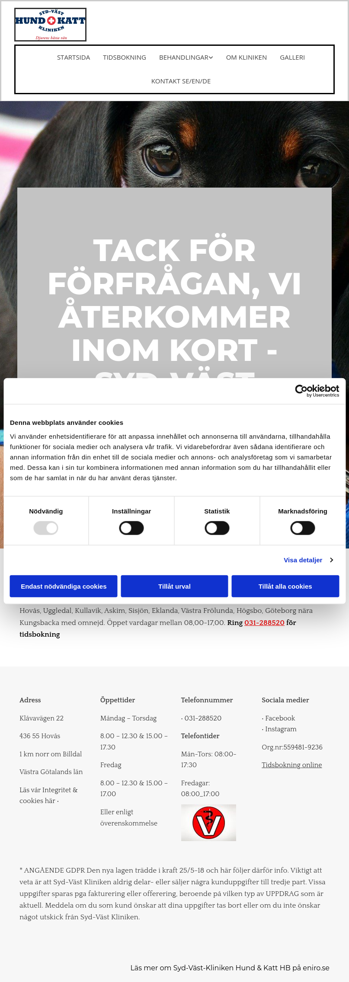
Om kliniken (246, 57)
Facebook (278, 718)
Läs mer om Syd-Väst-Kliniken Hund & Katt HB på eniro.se (230, 968)
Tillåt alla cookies (285, 586)
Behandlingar (183, 57)
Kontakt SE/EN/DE (181, 81)
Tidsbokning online (292, 765)
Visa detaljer (303, 560)
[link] (179, 58)
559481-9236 (302, 747)
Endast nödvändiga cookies (63, 586)
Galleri (292, 57)
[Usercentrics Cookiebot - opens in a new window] (301, 391)
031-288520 (264, 623)
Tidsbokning (124, 57)
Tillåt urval (174, 586)
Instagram (279, 729)
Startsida (73, 57)
